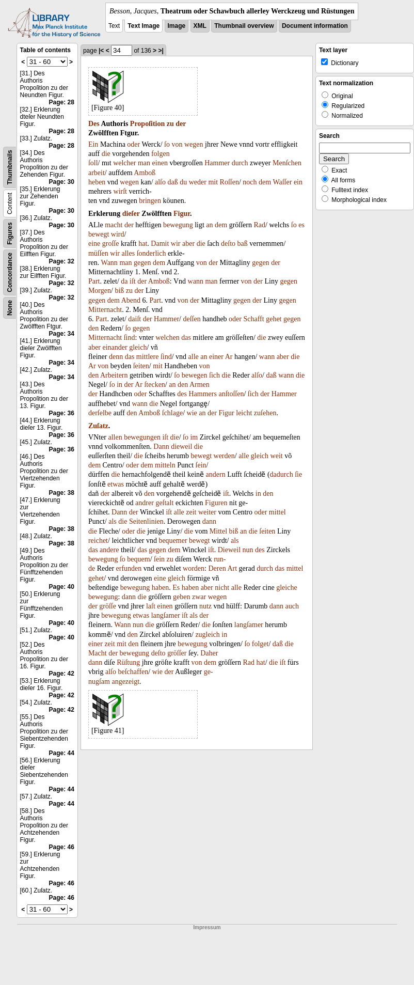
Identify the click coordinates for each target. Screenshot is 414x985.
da (124, 281)
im (194, 437)
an (209, 225)
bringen (150, 201)
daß (173, 182)
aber (188, 243)
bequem (138, 559)
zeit (191, 512)
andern (216, 474)
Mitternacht (105, 310)
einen (160, 163)
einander (115, 347)
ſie (298, 474)
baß (242, 243)
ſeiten (141, 366)
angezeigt (125, 681)
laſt (150, 606)
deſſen (191, 319)
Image (177, 25)
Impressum (206, 927)
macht (113, 225)
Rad (259, 225)
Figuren (216, 503)
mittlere (147, 357)
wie (192, 413)
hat (142, 243)
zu (170, 124)
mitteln (165, 465)
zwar (199, 597)
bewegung (178, 225)
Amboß (144, 173)
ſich (214, 375)
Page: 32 (61, 261)
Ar (229, 357)
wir (176, 243)
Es (176, 587)
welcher (124, 163)
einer (216, 357)
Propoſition (147, 124)
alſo (160, 182)
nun (248, 550)
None (9, 308)
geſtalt (164, 503)
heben (96, 182)
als (112, 521)
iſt (133, 281)
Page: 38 (61, 492)
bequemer (172, 540)
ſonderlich (151, 253)
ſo (167, 144)
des (182, 394)
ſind (129, 337)
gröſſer (176, 653)
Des (94, 124)
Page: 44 (61, 753)
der (181, 124)
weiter (207, 512)
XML (200, 25)
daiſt (134, 319)
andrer (144, 503)
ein (298, 182)
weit (276, 456)
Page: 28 (61, 102)
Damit (160, 243)
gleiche (286, 587)
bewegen (195, 375)
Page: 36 (61, 413)
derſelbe (100, 413)
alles (128, 253)
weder (197, 182)
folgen (160, 154)
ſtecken (154, 384)
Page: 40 (61, 586)
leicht (244, 413)
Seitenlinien (146, 521)
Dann (161, 446)
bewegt (98, 234)
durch (240, 163)
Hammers (202, 394)
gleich (138, 347)
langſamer (165, 615)
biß (119, 290)
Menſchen (287, 163)
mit (213, 182)
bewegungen (142, 437)
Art (232, 568)
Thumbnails (9, 167)
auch (292, 606)
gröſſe (107, 606)
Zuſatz (98, 426)
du (183, 182)
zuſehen (265, 413)
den (93, 328)
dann (209, 521)
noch (250, 182)
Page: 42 (61, 673)
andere (109, 550)
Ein (93, 144)
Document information (315, 25)
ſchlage (172, 413)
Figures (9, 233)
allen (115, 437)
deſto (228, 243)
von (176, 144)
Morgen (99, 290)
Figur (181, 213)
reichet (98, 540)
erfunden (129, 568)
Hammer (217, 163)
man (144, 163)
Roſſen (229, 182)
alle (193, 357)
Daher (209, 653)
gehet (273, 319)
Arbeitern (114, 375)
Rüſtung (128, 662)
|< (101, 50)
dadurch (281, 474)
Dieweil (229, 550)
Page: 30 (61, 181)
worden (193, 568)
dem (265, 182)
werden (224, 456)
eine (94, 243)
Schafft (254, 319)
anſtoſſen (231, 394)
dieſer (131, 213)
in (119, 384)
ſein (201, 465)
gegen (142, 263)
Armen (199, 384)
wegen (193, 144)
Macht (97, 653)
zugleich (207, 634)
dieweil (181, 446)
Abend (130, 300)
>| (160, 50)
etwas (115, 484)
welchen (167, 337)
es (301, 225)
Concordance (9, 272)
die (106, 154)
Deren (217, 568)
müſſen (98, 253)
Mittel (218, 531)
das (186, 337)
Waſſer (282, 182)
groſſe (110, 243)
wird (117, 234)
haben (160, 587)
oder (133, 144)
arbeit (96, 173)
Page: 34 (61, 333)
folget (260, 644)
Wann (109, 263)
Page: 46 (61, 847)
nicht (222, 587)
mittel (277, 512)
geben (181, 597)
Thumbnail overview (244, 25)
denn (116, 357)
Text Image (144, 25)
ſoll (93, 163)
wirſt (120, 191)
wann (195, 281)
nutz (205, 606)
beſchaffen (133, 672)
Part (94, 281)
